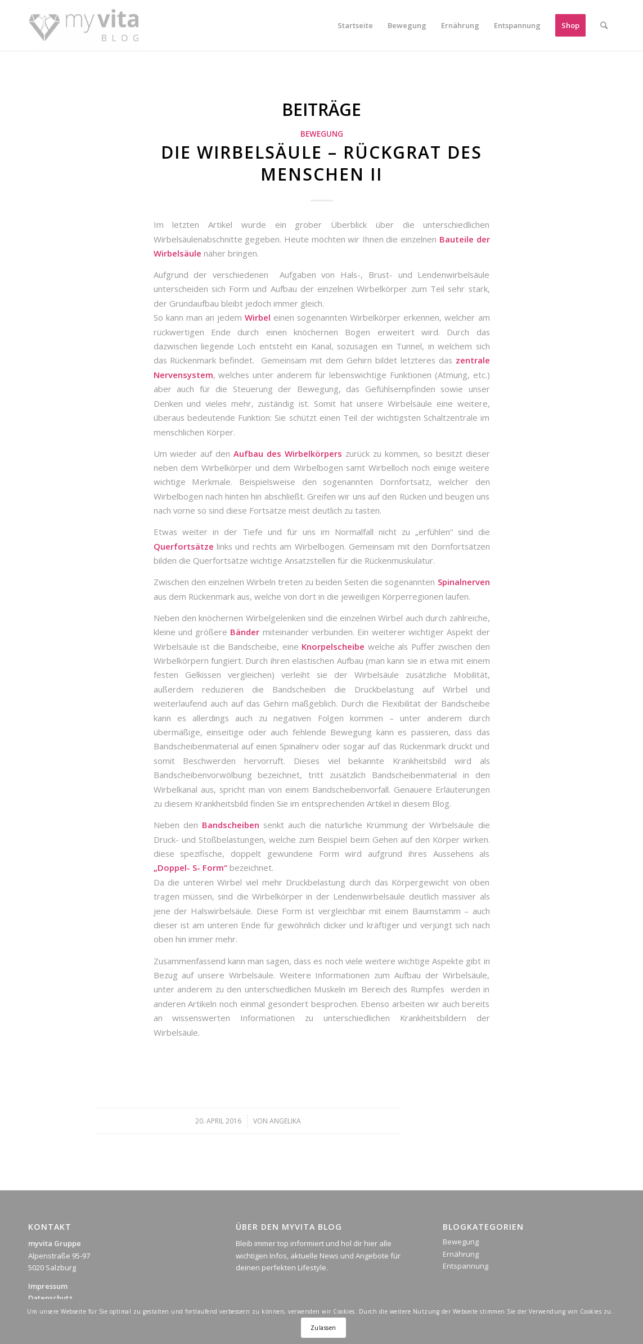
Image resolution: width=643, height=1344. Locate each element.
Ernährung (461, 1254)
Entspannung (465, 1266)
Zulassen (323, 1328)
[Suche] (604, 25)
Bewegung (321, 134)
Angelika (285, 1121)
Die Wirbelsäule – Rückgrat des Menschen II (321, 163)
